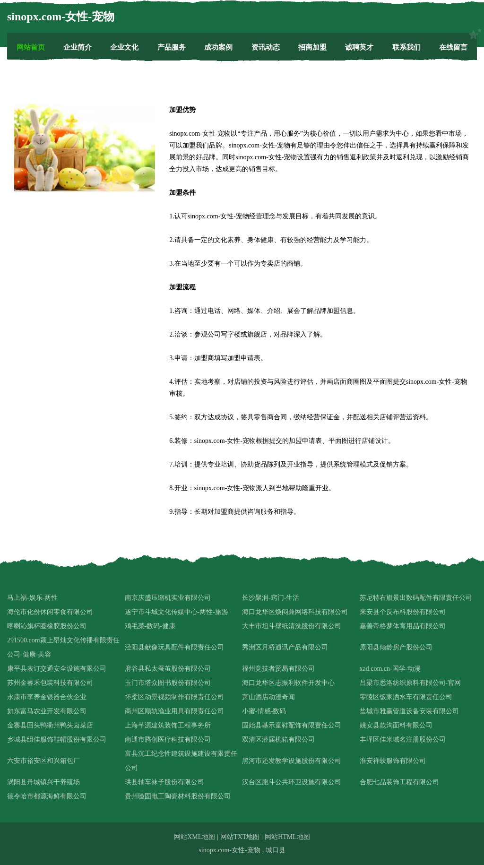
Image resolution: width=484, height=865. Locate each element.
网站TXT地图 (239, 836)
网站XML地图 (194, 836)
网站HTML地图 (287, 836)
